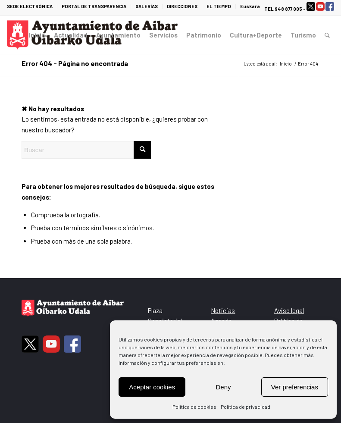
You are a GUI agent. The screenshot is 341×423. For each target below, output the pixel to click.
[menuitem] (32, 6)
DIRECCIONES (182, 6)
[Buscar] (327, 35)
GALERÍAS (146, 6)
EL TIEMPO (218, 6)
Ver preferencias (294, 387)
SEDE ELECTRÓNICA (30, 6)
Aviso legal (289, 310)
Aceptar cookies (152, 387)
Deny (223, 387)
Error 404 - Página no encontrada (75, 63)
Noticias (223, 310)
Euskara (250, 6)
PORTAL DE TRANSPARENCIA (94, 6)
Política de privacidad (245, 407)
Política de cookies (194, 407)
